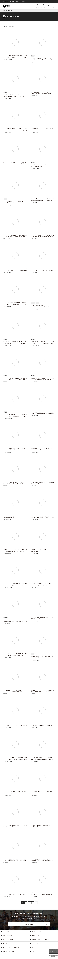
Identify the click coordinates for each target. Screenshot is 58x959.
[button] (36, 903)
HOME (4, 10)
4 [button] (32, 902)
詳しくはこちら (29, 924)
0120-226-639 (9, 1)
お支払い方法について (7, 935)
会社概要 (5, 943)
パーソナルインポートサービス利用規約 (11, 947)
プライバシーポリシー (36, 943)
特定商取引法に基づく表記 (8, 951)
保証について (34, 947)
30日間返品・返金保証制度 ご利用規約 (40, 939)
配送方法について (35, 935)
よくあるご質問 (6, 931)
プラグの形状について (36, 931)
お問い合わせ (34, 951)
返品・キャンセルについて (8, 939)
